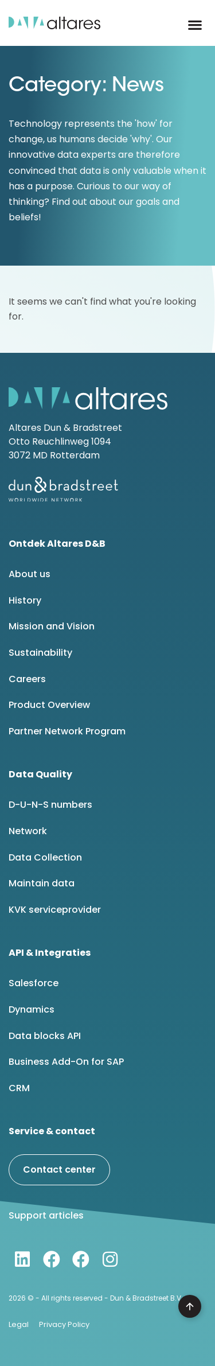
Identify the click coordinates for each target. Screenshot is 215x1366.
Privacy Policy (64, 1324)
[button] (195, 25)
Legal (19, 1324)
